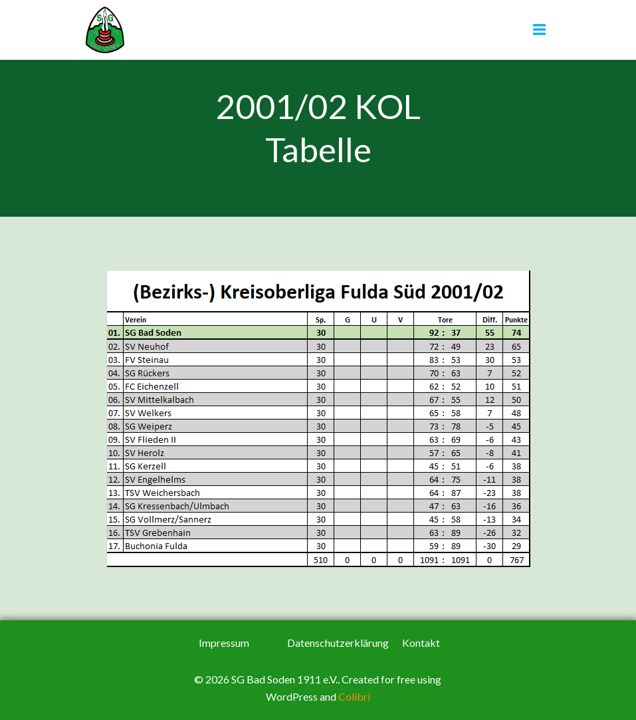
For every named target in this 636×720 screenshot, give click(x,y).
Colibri (354, 696)
